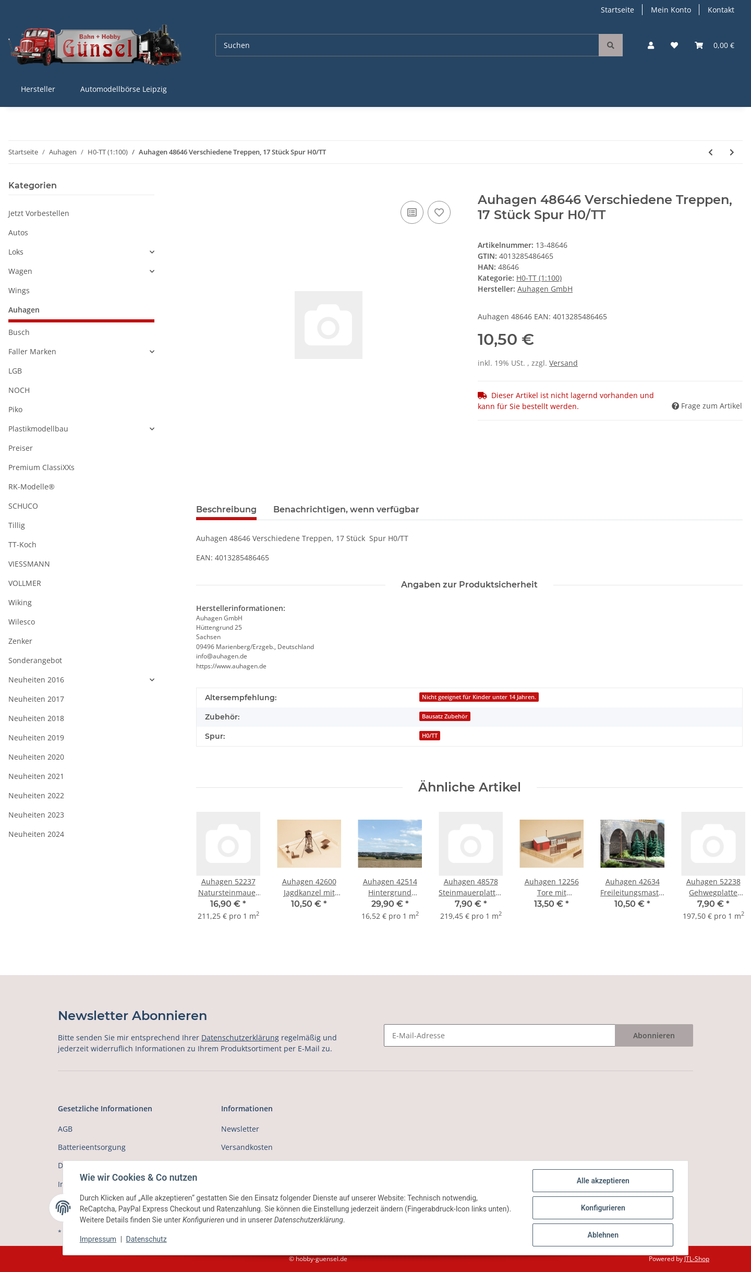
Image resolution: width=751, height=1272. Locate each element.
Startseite (617, 10)
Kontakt (721, 10)
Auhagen (24, 310)
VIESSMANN (29, 564)
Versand (563, 363)
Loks (15, 252)
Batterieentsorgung (92, 1147)
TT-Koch (22, 544)
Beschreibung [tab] (226, 509)
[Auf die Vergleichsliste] (412, 212)
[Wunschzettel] (674, 45)
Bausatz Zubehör (445, 716)
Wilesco (21, 622)
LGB (15, 371)
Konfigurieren (602, 1208)
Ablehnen (602, 1235)
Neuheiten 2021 (36, 776)
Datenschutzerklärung (240, 1037)
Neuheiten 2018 (36, 718)
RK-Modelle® (31, 486)
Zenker (20, 641)
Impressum (98, 1239)
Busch (19, 332)
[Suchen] (407, 45)
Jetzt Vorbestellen (38, 213)
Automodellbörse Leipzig (123, 89)
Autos (18, 232)
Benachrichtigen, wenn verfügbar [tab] (346, 509)
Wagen (20, 271)
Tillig (16, 525)
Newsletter (240, 1129)
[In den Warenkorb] (204, 187)
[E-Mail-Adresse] (499, 1035)
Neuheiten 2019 (36, 737)
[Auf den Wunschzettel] (439, 212)
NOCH (19, 390)
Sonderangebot (35, 660)
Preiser (20, 448)
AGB (65, 1129)
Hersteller (38, 89)
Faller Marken (32, 351)
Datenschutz (146, 1239)
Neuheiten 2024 (36, 834)
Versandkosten (247, 1147)
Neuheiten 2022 (36, 795)
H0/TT (430, 735)
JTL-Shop (696, 1258)
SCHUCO (23, 506)
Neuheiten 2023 (36, 815)
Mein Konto (671, 10)
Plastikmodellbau (38, 429)
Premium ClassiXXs (41, 467)
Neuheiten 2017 (36, 699)
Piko (15, 409)
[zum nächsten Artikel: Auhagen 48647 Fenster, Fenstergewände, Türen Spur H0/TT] (732, 152)
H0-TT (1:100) (539, 278)
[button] (650, 45)
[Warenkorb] (714, 45)
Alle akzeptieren (602, 1181)
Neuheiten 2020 (36, 757)
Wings (19, 290)
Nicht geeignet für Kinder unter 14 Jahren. (479, 697)
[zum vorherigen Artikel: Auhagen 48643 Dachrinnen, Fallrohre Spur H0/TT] (710, 152)
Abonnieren (654, 1035)
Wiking (20, 602)
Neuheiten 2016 (36, 680)
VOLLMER (24, 583)
